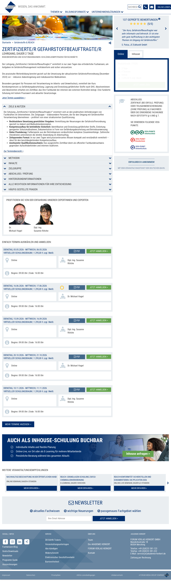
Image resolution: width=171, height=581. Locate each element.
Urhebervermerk (117, 575)
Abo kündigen (51, 548)
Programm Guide (10, 560)
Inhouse (136, 53)
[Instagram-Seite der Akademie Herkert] (12, 541)
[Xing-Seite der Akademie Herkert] (27, 541)
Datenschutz (30, 575)
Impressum (6, 575)
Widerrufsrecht (52, 553)
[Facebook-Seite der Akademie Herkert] (5, 541)
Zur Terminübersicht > (13, 151)
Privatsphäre (55, 575)
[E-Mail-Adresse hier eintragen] (68, 518)
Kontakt (91, 553)
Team (90, 540)
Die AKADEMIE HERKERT (99, 544)
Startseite (6, 42)
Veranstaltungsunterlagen (57, 544)
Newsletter (7, 555)
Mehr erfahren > (31, 488)
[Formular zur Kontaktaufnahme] (151, 7)
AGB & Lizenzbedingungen (86, 575)
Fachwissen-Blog (10, 546)
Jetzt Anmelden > (109, 518)
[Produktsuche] (135, 7)
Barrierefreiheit (52, 561)
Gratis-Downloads (10, 551)
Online (121, 53)
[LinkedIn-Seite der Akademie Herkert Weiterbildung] (20, 541)
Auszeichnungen (9, 564)
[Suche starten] (139, 7)
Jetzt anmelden (141, 84)
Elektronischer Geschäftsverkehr (60, 557)
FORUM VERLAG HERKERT (100, 548)
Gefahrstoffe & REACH (24, 42)
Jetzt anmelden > (99, 251)
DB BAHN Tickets (53, 540)
